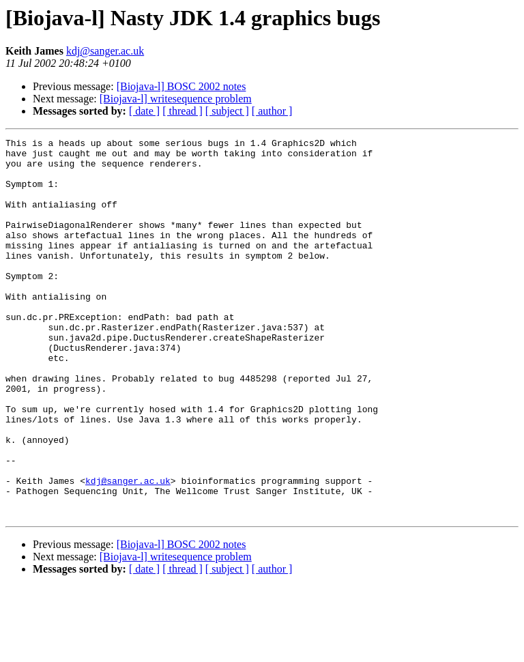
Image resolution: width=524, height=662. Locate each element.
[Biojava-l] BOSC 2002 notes (181, 86)
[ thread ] (182, 111)
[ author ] (272, 111)
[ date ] (144, 111)
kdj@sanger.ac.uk (105, 51)
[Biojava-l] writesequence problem (176, 98)
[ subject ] (227, 111)
